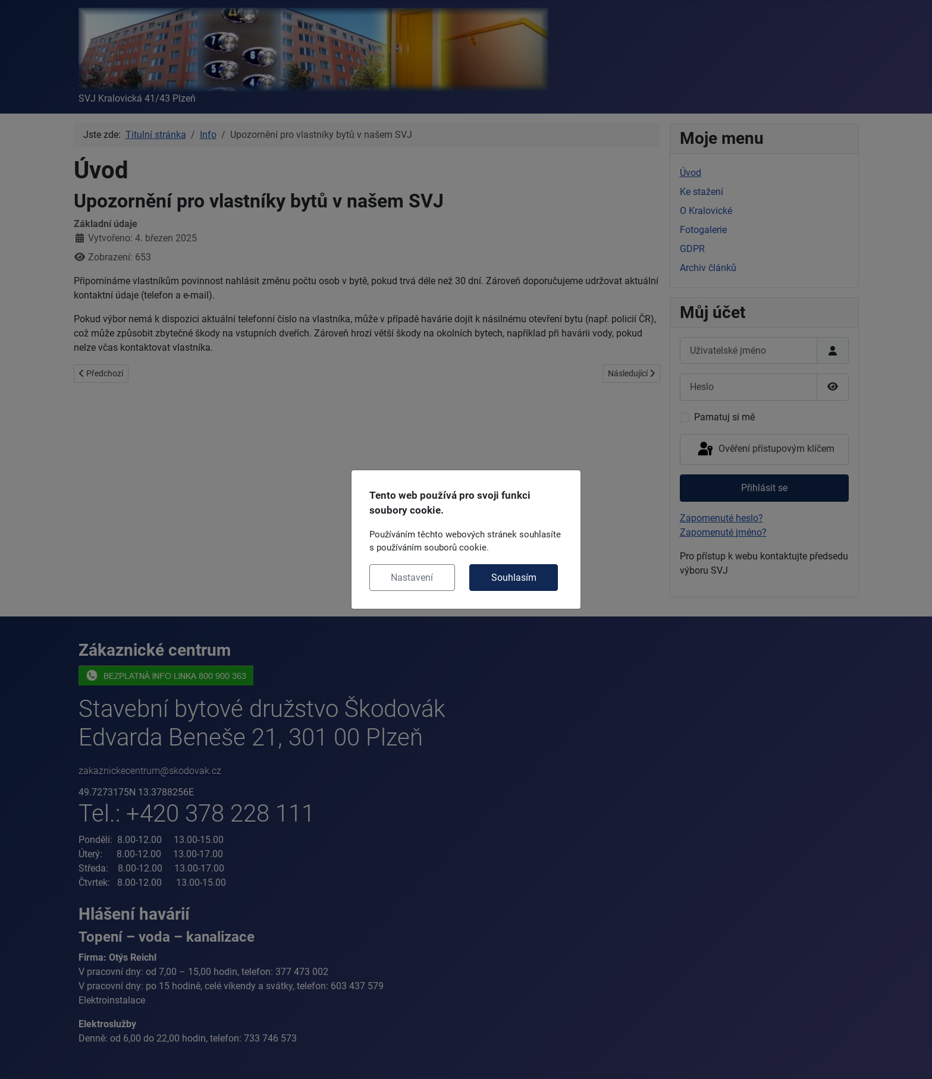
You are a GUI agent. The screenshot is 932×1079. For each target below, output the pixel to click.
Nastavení (412, 577)
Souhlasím (513, 577)
